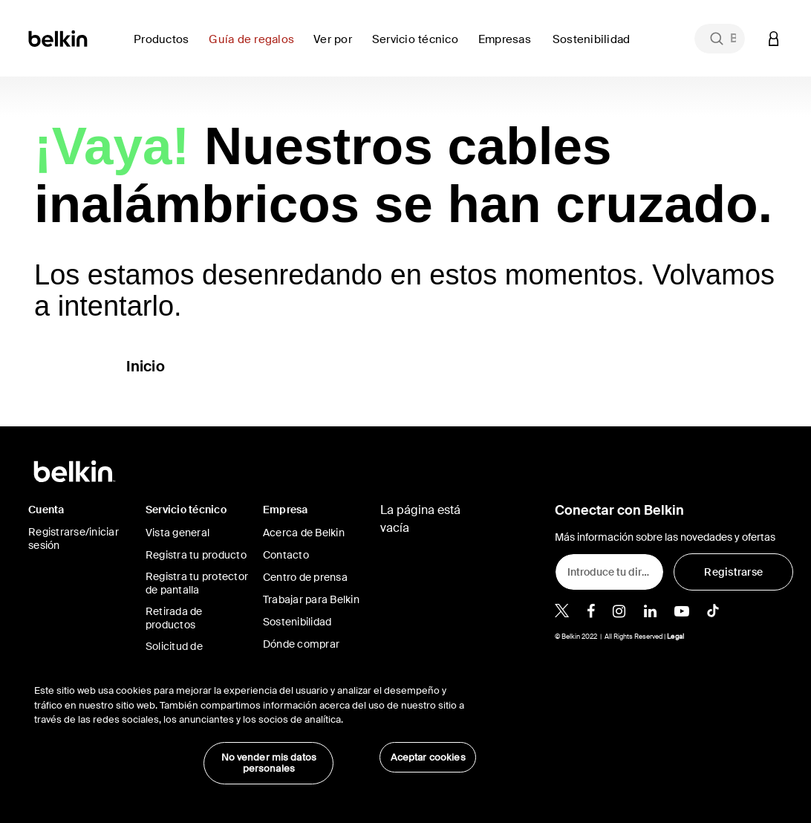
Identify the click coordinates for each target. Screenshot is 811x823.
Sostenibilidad (297, 621)
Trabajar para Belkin (311, 599)
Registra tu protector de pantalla (197, 583)
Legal (675, 636)
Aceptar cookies (428, 757)
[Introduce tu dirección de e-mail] (609, 572)
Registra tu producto (196, 555)
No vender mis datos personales (268, 763)
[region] (255, 726)
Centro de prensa (305, 577)
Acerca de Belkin (304, 532)
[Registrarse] (733, 572)
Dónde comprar (301, 644)
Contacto (286, 555)
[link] (255, 48)
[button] (774, 38)
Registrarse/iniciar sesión (73, 538)
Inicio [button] (145, 366)
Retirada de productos (174, 618)
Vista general (177, 532)
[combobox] (719, 38)
